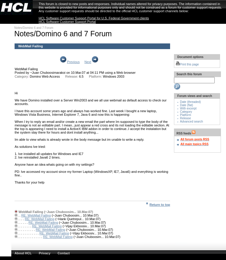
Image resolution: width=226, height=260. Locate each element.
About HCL (23, 253)
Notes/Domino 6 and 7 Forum (33, 27)
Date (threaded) (190, 102)
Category (186, 111)
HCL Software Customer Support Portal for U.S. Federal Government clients (94, 18)
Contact (64, 253)
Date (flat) (186, 105)
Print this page (187, 64)
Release (185, 118)
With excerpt (188, 108)
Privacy (44, 253)
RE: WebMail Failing (36, 215)
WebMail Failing (26, 69)
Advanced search (191, 121)
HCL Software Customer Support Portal (67, 22)
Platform (185, 115)
